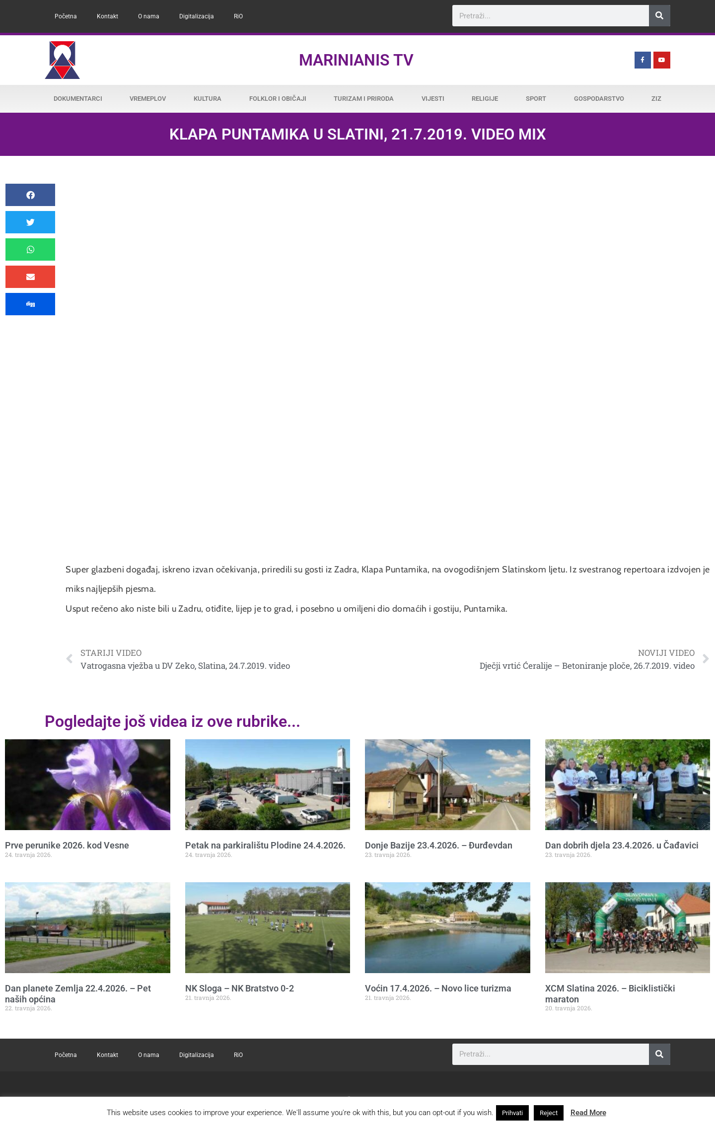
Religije (485, 98)
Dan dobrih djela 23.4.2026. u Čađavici (622, 845)
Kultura (207, 98)
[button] (30, 195)
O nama (148, 16)
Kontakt (107, 16)
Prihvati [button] (512, 1113)
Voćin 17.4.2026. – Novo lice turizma (438, 988)
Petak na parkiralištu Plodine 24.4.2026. (265, 845)
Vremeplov (148, 98)
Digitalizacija (196, 16)
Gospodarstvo (599, 98)
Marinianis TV (356, 60)
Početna (66, 16)
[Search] (659, 15)
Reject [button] (549, 1113)
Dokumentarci (78, 98)
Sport (536, 98)
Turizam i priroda (364, 98)
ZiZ (656, 98)
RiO (238, 16)
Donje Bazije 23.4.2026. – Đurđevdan (438, 845)
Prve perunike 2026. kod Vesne (67, 845)
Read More (588, 1112)
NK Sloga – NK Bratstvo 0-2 (239, 988)
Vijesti (433, 98)
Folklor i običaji (277, 98)
